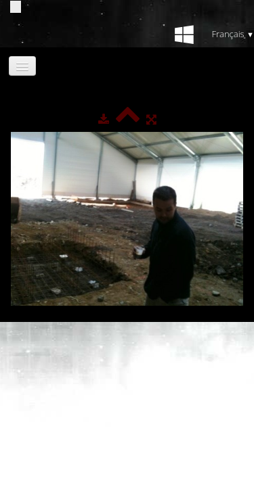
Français (232, 34)
